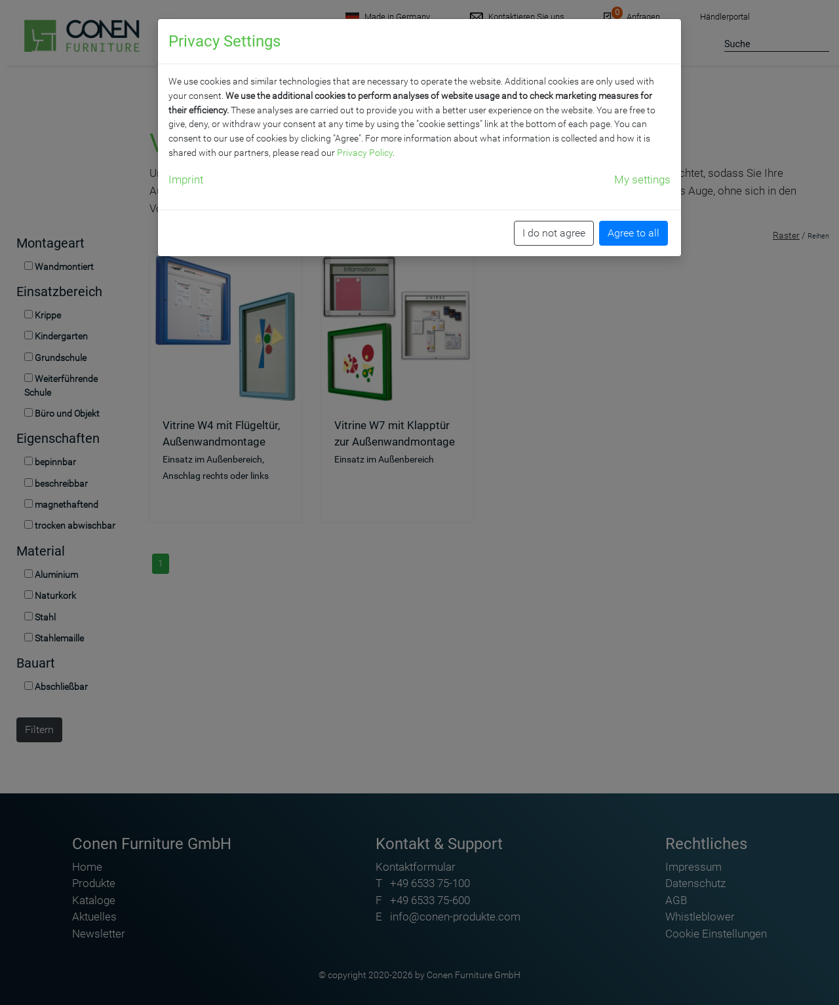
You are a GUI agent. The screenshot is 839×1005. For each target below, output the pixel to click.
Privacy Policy (365, 152)
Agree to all (633, 233)
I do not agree (553, 233)
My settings (642, 179)
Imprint (185, 179)
